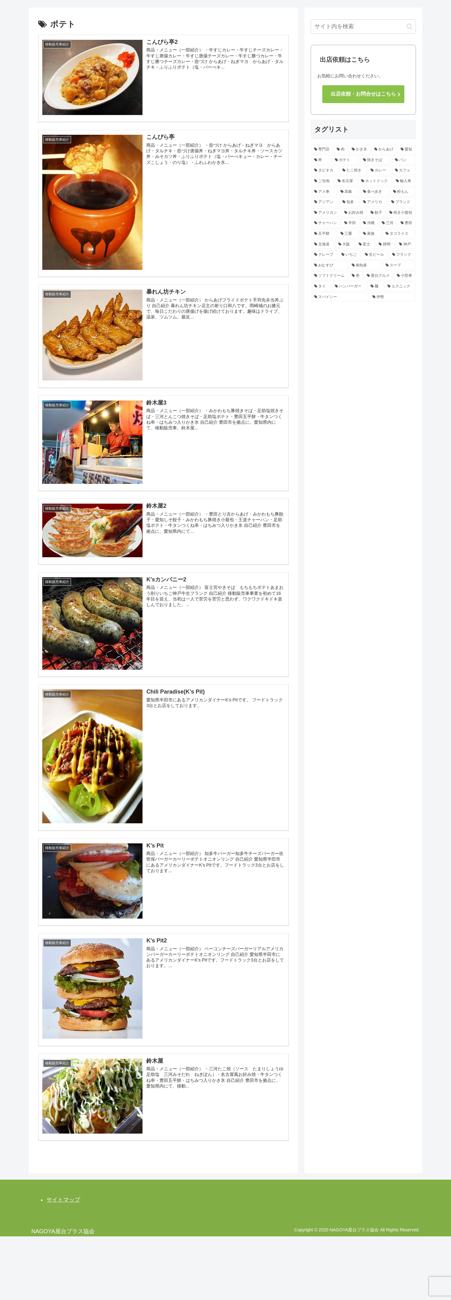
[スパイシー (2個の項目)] (339, 297)
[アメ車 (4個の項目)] (323, 192)
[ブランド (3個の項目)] (401, 202)
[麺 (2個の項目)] (375, 286)
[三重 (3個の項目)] (348, 234)
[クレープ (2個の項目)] (324, 254)
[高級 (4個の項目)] (348, 192)
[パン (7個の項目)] (403, 160)
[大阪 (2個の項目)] (345, 244)
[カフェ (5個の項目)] (403, 170)
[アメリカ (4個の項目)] (373, 202)
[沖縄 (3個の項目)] (369, 223)
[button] (409, 26)
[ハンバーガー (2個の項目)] (349, 286)
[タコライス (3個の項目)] (399, 234)
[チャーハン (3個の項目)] (325, 223)
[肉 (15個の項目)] (341, 149)
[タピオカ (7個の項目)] (324, 170)
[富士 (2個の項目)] (365, 244)
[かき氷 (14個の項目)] (359, 149)
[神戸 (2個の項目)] (405, 244)
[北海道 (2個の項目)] (322, 244)
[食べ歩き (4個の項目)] (374, 192)
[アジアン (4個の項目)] (324, 202)
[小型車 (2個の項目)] (404, 275)
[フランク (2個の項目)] (402, 254)
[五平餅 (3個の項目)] (323, 234)
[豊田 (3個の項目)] (406, 223)
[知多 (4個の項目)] (349, 202)
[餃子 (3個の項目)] (376, 213)
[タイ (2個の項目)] (321, 286)
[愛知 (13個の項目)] (406, 149)
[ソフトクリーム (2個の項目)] (329, 275)
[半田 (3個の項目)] (350, 223)
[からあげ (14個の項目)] (384, 149)
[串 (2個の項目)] (356, 275)
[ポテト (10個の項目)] (345, 160)
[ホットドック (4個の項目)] (375, 181)
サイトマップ (63, 1199)
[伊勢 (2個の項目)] (392, 297)
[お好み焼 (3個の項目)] (353, 213)
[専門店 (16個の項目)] (322, 149)
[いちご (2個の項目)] (350, 254)
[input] (363, 26)
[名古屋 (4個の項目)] (346, 181)
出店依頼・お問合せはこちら (363, 94)
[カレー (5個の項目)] (379, 170)
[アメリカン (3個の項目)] (325, 213)
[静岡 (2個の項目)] (385, 244)
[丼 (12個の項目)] (321, 160)
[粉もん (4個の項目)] (402, 192)
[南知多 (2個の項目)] (365, 265)
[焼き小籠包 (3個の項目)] (400, 213)
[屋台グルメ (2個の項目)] (378, 275)
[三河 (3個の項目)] (388, 223)
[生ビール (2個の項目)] (375, 254)
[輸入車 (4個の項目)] (404, 181)
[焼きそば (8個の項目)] (375, 160)
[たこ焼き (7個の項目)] (353, 170)
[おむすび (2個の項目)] (329, 265)
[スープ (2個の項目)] (399, 265)
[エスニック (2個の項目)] (400, 286)
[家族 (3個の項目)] (370, 234)
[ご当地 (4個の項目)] (322, 181)
